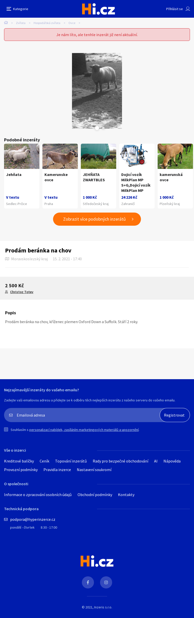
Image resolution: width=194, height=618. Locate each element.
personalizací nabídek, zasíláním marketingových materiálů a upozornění (84, 429)
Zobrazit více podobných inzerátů (94, 219)
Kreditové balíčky (19, 461)
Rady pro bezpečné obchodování (120, 461)
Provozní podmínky (21, 469)
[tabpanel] (97, 91)
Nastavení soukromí (94, 469)
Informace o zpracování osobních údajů (38, 494)
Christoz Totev (21, 292)
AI (156, 461)
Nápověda (172, 461)
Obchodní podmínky (95, 494)
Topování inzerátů (71, 461)
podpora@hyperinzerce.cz (32, 519)
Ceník (44, 461)
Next (103, 128)
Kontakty (126, 494)
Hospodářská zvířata (47, 23)
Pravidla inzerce (57, 469)
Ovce (71, 23)
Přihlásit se (174, 9)
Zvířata (21, 23)
